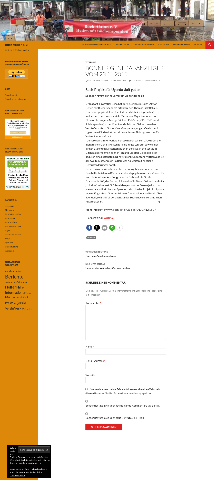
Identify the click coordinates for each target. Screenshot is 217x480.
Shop (7, 238)
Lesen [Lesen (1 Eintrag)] (28, 293)
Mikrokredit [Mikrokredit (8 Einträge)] (13, 297)
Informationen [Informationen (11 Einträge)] (15, 292)
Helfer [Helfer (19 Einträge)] (10, 287)
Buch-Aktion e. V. (16, 44)
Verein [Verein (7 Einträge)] (9, 308)
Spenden (9, 242)
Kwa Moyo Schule (13, 226)
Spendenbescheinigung (15, 99)
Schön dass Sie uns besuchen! (97, 44)
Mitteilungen (122, 44)
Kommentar (93, 302)
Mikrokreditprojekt (144, 44)
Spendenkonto (11, 95)
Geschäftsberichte (13, 214)
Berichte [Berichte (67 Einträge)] (14, 277)
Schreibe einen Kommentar (146, 80)
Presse (91, 237)
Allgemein (9, 206)
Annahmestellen (181, 44)
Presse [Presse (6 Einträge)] (9, 303)
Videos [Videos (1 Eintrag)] (29, 309)
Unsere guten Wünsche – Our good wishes (125, 266)
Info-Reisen (10, 218)
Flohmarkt (9, 210)
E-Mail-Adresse (95, 360)
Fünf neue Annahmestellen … (125, 253)
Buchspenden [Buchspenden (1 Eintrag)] (10, 282)
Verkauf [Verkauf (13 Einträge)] (20, 308)
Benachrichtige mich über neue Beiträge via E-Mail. (114, 417)
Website (90, 375)
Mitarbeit (198, 44)
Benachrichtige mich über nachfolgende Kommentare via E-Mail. (122, 405)
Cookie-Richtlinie (17, 475)
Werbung (90, 62)
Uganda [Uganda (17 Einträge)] (20, 302)
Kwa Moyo (163, 44)
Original (108, 217)
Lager (7, 230)
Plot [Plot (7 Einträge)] (25, 297)
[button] (89, 228)
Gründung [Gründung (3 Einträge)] (21, 282)
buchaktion (119, 80)
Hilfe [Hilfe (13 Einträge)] (20, 287)
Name (89, 346)
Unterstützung (11, 246)
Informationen (11, 222)
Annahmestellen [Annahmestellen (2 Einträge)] (13, 271)
